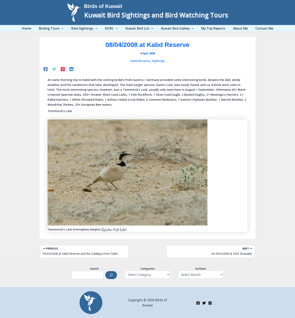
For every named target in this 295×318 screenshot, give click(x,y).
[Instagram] (210, 303)
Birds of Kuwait (103, 6)
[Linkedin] (71, 69)
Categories (147, 268)
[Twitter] (54, 69)
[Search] (111, 275)
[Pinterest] (63, 69)
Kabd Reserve (140, 61)
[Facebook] (46, 69)
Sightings (158, 61)
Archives (200, 268)
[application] (66, 28)
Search (94, 268)
